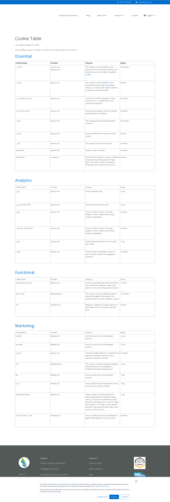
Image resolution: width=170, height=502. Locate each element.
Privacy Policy (104, 486)
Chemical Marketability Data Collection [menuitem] (54, 471)
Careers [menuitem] (21, 474)
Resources (101, 11)
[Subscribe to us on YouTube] (145, 476)
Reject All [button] (125, 497)
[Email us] (139, 476)
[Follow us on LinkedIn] (134, 476)
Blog (88, 11)
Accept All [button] (114, 497)
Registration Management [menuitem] (49, 477)
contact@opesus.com (145, 2)
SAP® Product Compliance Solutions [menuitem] (102, 471)
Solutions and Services (68, 11)
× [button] (136, 481)
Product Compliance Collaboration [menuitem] (52, 454)
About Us (119, 11)
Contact (135, 11)
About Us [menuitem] (21, 465)
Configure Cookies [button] (102, 497)
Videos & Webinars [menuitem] (96, 460)
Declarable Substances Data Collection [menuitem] (54, 465)
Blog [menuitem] (90, 465)
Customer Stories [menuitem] (95, 454)
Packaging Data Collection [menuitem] (49, 460)
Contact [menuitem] (21, 470)
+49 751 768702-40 (125, 2)
